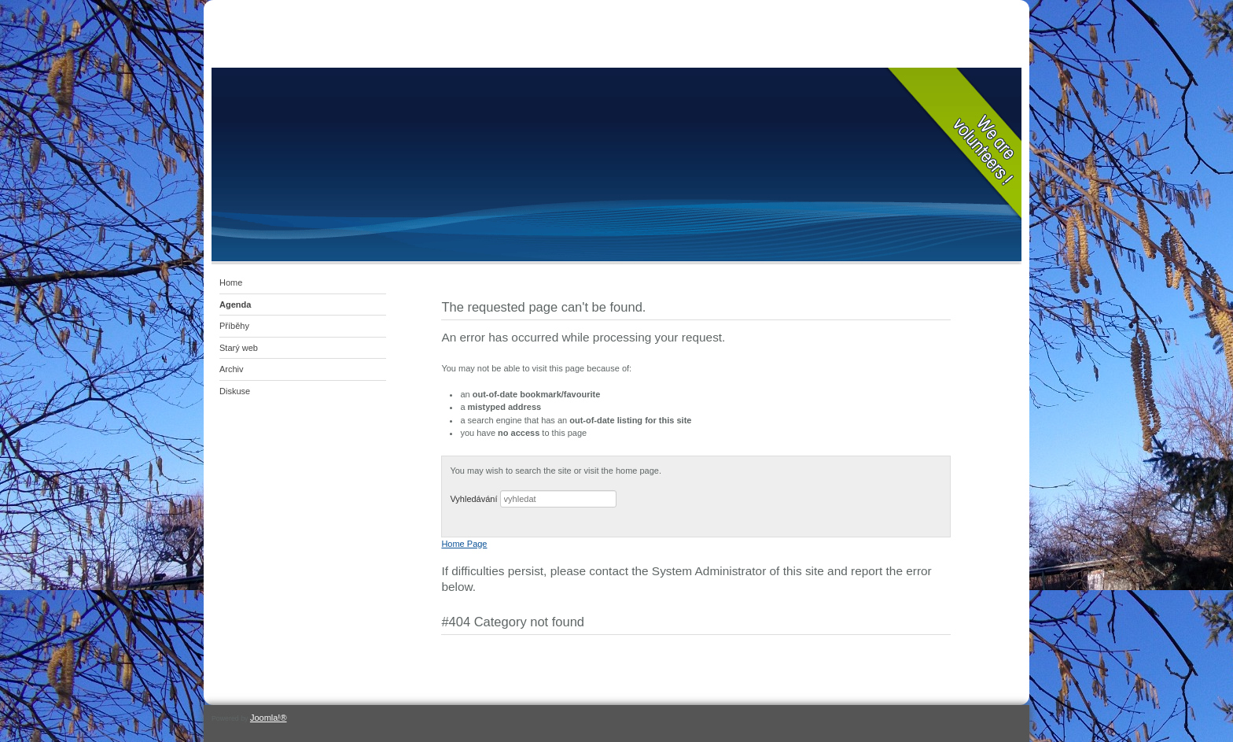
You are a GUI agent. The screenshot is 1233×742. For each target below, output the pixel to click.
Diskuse (234, 391)
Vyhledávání (473, 499)
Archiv (231, 369)
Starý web (238, 348)
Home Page (464, 543)
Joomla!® (268, 717)
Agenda (235, 304)
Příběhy (234, 325)
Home (230, 282)
